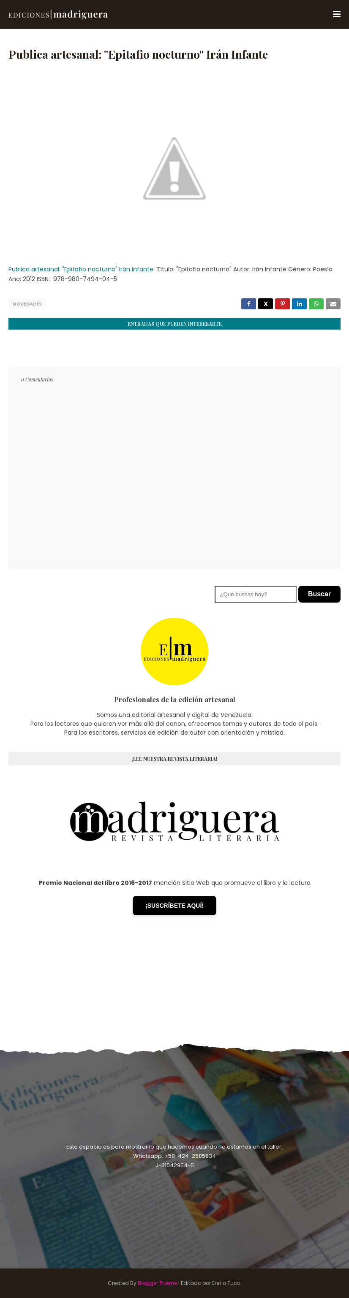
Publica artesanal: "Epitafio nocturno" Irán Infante (80, 269)
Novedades (27, 303)
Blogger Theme (157, 1283)
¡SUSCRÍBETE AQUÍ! (174, 905)
